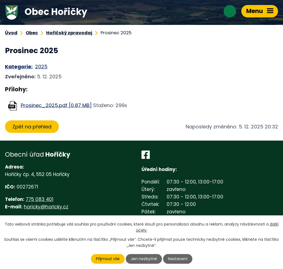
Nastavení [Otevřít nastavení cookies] (177, 259)
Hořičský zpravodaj (69, 33)
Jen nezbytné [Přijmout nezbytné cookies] (144, 259)
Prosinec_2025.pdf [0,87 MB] (56, 105)
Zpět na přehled (31, 126)
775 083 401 (39, 199)
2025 (41, 66)
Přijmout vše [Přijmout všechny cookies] (108, 259)
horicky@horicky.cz (46, 206)
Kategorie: (19, 66)
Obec (32, 33)
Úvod (11, 33)
